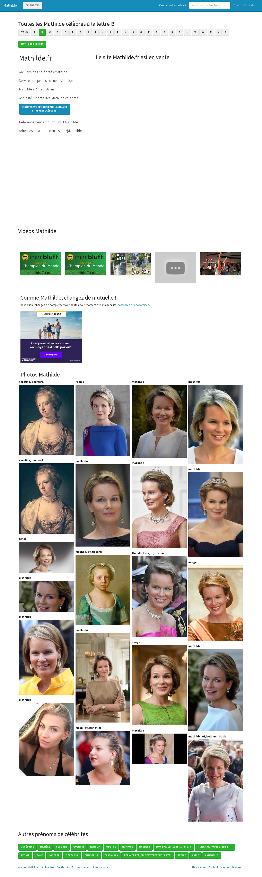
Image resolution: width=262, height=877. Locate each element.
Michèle (45, 846)
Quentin (78, 846)
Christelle (91, 855)
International (100, 867)
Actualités (48, 867)
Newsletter (199, 867)
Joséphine (27, 846)
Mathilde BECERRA (32, 43)
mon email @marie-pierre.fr (215, 846)
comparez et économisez (133, 305)
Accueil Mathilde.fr (29, 867)
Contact (213, 867)
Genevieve (72, 855)
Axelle (182, 855)
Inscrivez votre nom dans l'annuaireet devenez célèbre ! (45, 108)
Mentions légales (230, 867)
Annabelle (211, 855)
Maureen (144, 846)
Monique (127, 846)
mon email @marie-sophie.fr (173, 846)
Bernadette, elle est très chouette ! (148, 855)
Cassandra (111, 855)
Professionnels (81, 867)
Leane (39, 855)
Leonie (25, 855)
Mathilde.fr (11, 5)
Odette (111, 846)
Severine (61, 846)
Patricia (95, 846)
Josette (54, 855)
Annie (195, 855)
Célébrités (33, 5)
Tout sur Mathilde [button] (244, 5)
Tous (24, 32)
